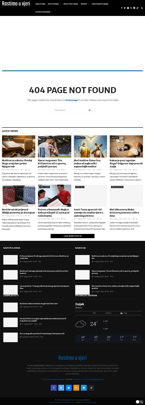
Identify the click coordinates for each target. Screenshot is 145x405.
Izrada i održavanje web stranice (61, 402)
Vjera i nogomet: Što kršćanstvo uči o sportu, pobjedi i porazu (52, 163)
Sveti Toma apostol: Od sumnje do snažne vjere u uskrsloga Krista (88, 212)
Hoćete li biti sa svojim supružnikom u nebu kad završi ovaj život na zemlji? (43, 319)
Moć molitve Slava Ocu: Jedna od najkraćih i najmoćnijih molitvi (87, 163)
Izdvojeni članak (100, 4)
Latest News (10, 131)
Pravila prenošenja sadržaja (53, 379)
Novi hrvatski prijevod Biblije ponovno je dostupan (18, 211)
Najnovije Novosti (117, 187)
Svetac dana (80, 187)
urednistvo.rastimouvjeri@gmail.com (88, 379)
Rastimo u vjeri (16, 4)
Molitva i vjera (71, 4)
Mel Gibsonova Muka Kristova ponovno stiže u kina (124, 212)
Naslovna (40, 4)
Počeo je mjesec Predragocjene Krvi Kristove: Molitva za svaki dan (44, 257)
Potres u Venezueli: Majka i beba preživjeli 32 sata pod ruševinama (53, 212)
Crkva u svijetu (44, 187)
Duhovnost (115, 137)
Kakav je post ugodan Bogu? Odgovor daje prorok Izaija (126, 163)
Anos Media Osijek (89, 402)
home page (72, 100)
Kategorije (53, 4)
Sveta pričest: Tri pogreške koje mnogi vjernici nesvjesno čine (44, 287)
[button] (140, 402)
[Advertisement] (72, 50)
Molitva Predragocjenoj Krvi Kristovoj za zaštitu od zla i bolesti (44, 272)
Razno (84, 4)
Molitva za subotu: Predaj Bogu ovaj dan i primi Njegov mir (17, 163)
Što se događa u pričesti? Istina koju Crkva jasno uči (42, 333)
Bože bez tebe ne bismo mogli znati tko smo (39, 303)
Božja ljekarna (43, 12)
